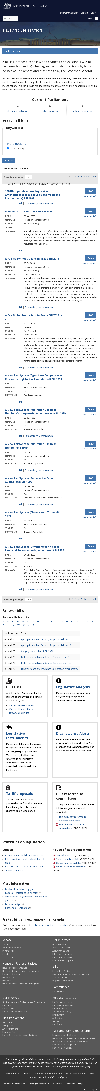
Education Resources (62, 953)
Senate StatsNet (14, 870)
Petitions (6, 1005)
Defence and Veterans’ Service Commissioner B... (46, 662)
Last (93, 176)
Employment (58, 1014)
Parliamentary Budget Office (65, 1044)
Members (6, 980)
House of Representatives (14, 967)
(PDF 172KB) (75, 862)
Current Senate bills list (21, 705)
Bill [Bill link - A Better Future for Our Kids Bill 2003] (20, 250)
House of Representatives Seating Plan (20, 983)
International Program (62, 960)
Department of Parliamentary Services (70, 1041)
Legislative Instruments (17, 735)
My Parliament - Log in (62, 1002)
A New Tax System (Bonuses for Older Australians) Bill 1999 (29, 480)
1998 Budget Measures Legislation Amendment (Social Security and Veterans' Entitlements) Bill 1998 (33, 194)
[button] (93, 18)
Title (21, 183)
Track (90, 191)
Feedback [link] (70, 1083)
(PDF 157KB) (72, 855)
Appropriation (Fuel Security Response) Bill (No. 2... (46, 645)
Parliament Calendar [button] (68, 12)
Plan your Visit (9, 1031)
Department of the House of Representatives (73, 1038)
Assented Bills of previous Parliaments (70, 974)
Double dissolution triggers (19, 889)
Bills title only (17, 148)
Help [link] (80, 1083)
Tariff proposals (19, 793)
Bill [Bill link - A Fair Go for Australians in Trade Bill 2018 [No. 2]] (20, 367)
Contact (84, 12)
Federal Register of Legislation (21, 892)
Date (11, 183)
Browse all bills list (19, 712)
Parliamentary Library (62, 957)
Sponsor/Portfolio (60, 183)
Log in (93, 12)
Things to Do (8, 1025)
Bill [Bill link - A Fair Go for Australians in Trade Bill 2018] (20, 307)
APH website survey (61, 1011)
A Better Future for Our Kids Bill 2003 (28, 211)
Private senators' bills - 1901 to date (25, 855)
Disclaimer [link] (57, 1083)
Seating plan (8, 957)
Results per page (13, 176)
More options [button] (16, 144)
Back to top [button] (91, 1089)
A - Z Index (57, 1018)
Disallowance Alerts (73, 733)
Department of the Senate (64, 1035)
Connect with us (9, 1008)
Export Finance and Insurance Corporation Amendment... (50, 668)
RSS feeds (57, 1024)
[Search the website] (10, 18)
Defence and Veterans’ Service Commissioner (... (45, 657)
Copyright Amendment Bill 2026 (37, 651)
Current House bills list (21, 709)
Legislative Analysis (73, 687)
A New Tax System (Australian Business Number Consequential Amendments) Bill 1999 (35, 411)
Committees (58, 991)
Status (43, 183)
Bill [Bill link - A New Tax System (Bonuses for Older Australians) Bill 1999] (20, 504)
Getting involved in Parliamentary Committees (23, 1002)
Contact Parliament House (14, 1011)
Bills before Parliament (17, 111)
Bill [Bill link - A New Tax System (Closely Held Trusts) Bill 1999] (20, 538)
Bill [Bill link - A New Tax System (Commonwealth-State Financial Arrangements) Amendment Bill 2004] (20, 589)
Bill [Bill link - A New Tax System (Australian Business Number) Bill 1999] (20, 470)
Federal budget (13, 904)
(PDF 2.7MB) (74, 859)
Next (87, 176)
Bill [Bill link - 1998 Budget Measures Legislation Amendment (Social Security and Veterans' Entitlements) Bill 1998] (20, 203)
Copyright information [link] (39, 1083)
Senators (6, 953)
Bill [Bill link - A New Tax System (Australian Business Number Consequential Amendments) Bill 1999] (20, 435)
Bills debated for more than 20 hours (25, 866)
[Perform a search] (5, 18)
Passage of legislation (17, 907)
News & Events (59, 944)
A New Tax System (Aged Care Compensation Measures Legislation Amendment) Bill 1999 (34, 377)
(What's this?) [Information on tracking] (89, 195)
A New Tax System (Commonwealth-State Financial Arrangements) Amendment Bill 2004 (35, 548)
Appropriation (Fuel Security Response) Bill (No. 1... (46, 639)
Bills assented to (50, 111)
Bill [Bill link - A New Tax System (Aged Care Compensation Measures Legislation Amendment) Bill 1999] (20, 401)
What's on (7, 1022)
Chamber (32, 183)
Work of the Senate (11, 947)
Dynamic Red (8, 950)
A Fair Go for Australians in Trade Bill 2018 (32, 258)
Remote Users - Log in (62, 1005)
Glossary (56, 1021)
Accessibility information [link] (13, 1083)
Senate (5, 944)
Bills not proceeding (82, 111)
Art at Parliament (10, 1028)
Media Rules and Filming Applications (19, 1035)
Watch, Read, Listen (61, 947)
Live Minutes (8, 977)
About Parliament (60, 950)
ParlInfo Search (59, 1008)
